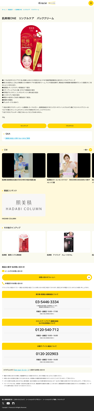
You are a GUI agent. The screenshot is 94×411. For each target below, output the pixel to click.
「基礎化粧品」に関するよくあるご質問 (17, 138)
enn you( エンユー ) (21, 370)
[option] (47, 48)
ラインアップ (24, 125)
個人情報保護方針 (7, 399)
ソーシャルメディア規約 (49, 399)
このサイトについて (19, 399)
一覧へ (86, 150)
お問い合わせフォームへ (47, 277)
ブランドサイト (70, 125)
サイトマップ (61, 399)
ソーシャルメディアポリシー (34, 399)
